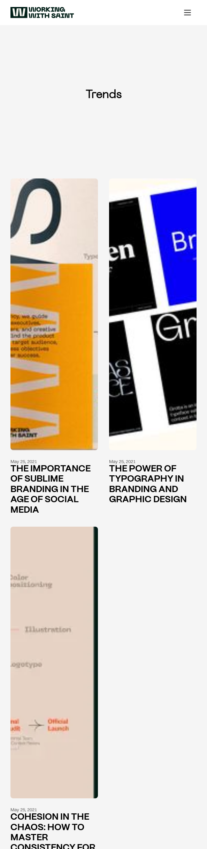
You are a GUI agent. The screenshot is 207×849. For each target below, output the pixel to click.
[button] (187, 12)
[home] (40, 12)
